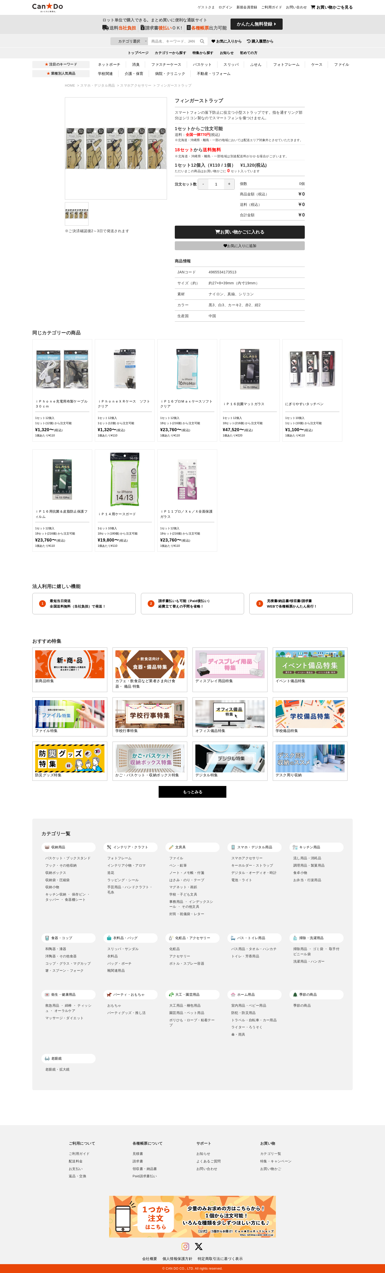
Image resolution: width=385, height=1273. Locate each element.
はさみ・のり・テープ (186, 880)
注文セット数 (205, 184)
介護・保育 (134, 73)
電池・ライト (241, 880)
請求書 (138, 1161)
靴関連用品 (116, 970)
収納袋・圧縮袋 (57, 880)
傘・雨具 (238, 1034)
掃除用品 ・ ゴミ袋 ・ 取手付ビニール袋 (316, 951)
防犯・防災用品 (243, 1013)
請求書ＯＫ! (161, 29)
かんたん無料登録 (254, 25)
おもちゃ (114, 1005)
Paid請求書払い (145, 1176)
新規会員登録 (247, 8)
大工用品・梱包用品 (185, 1005)
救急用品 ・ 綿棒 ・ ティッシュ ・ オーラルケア (68, 1008)
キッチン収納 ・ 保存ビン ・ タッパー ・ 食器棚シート (67, 897)
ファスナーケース (166, 64)
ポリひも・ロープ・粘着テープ (192, 1022)
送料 (119, 29)
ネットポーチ (109, 64)
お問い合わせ (296, 8)
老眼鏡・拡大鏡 (57, 1069)
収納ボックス (55, 873)
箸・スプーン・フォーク (64, 970)
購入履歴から (289, 42)
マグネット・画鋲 (183, 887)
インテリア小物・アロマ (126, 865)
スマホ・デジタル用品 (98, 85)
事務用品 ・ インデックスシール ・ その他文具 (191, 904)
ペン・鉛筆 (178, 865)
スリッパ (231, 64)
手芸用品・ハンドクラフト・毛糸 (130, 889)
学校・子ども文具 (183, 894)
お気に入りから (256, 42)
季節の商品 (302, 1005)
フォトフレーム (286, 64)
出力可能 (207, 29)
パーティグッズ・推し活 (126, 1013)
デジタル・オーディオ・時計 (254, 873)
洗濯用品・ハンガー (309, 961)
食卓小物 (300, 873)
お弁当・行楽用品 (307, 880)
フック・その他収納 (61, 865)
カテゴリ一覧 (270, 1154)
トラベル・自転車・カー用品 (254, 1020)
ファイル (341, 64)
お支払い (76, 1169)
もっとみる (192, 792)
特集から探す (203, 54)
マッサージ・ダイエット (64, 1018)
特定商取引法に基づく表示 (220, 1259)
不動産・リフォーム (214, 73)
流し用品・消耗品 (307, 858)
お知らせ (227, 54)
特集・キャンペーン (275, 1161)
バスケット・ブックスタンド (68, 858)
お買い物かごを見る (332, 8)
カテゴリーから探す (170, 54)
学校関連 (105, 73)
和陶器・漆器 (55, 949)
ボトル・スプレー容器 (186, 963)
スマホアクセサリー (136, 85)
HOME (70, 85)
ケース (316, 64)
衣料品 (112, 956)
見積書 (138, 1154)
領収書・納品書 (145, 1169)
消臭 (136, 64)
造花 (110, 873)
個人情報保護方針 (177, 1259)
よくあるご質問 (208, 1161)
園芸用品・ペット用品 (186, 1013)
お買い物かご (270, 1169)
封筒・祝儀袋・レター (186, 914)
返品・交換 (77, 1176)
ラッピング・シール (123, 880)
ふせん (256, 64)
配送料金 (76, 1161)
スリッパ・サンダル (123, 949)
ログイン (226, 8)
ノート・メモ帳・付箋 (186, 873)
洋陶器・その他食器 (61, 956)
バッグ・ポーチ (119, 963)
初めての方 (248, 54)
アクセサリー (179, 956)
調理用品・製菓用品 (309, 865)
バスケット (202, 64)
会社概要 (149, 1259)
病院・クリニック (170, 73)
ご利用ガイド (271, 8)
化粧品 (174, 949)
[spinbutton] (216, 184)
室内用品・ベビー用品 (248, 1005)
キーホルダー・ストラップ (252, 865)
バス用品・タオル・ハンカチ (254, 949)
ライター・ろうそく (247, 1027)
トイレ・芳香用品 (245, 956)
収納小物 (52, 887)
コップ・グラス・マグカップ (68, 963)
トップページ (138, 54)
